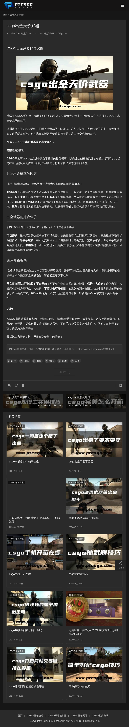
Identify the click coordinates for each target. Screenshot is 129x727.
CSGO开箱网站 (79, 715)
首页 (5, 15)
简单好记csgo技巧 (80, 686)
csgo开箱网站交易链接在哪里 (26, 686)
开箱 (26, 361)
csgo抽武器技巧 (78, 574)
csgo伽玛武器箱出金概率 (84, 517)
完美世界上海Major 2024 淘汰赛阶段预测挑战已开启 (93, 632)
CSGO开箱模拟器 (57, 715)
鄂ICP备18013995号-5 (88, 721)
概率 (39, 361)
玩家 (64, 361)
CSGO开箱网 (43, 349)
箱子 (77, 361)
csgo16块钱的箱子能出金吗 (25, 630)
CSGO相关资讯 (46, 33)
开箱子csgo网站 (57, 721)
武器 (51, 361)
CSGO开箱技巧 (35, 715)
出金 (13, 361)
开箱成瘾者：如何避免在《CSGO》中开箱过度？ (34, 519)
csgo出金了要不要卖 (81, 461)
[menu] (122, 5)
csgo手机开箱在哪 (20, 574)
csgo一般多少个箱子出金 (24, 461)
